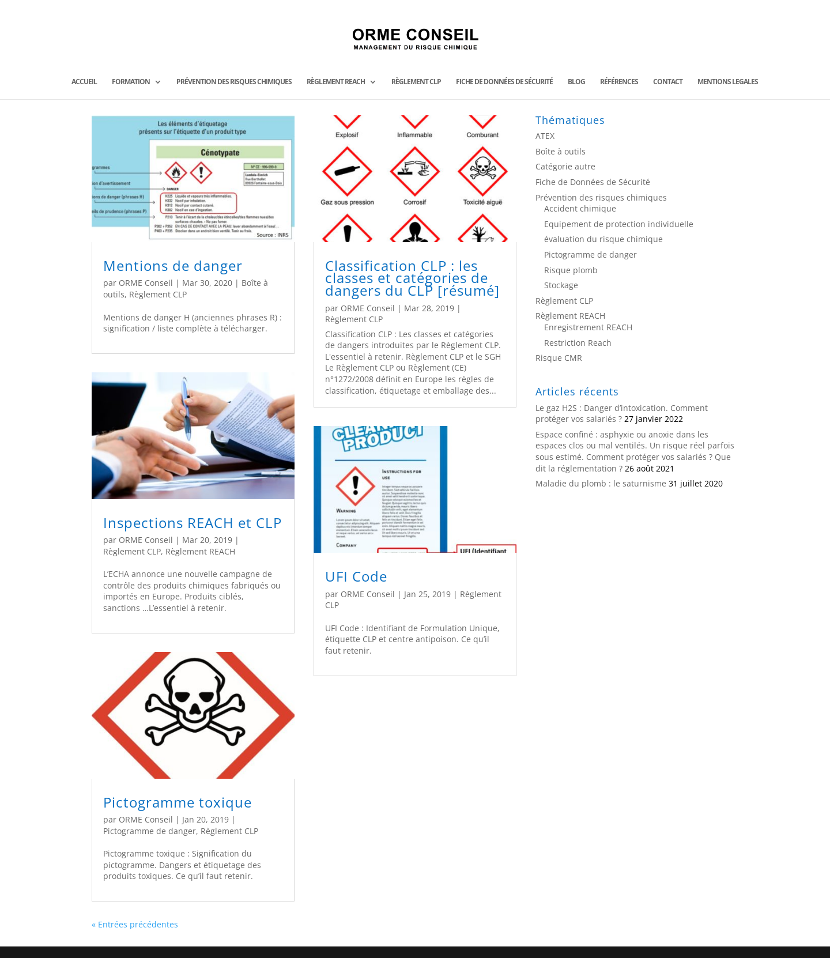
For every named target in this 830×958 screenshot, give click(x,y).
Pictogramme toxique (177, 802)
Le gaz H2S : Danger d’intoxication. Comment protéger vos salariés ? (621, 413)
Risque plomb (571, 270)
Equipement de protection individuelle (618, 223)
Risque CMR (558, 357)
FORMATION (131, 82)
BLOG (576, 82)
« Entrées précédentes (135, 924)
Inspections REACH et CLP (192, 522)
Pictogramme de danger (149, 830)
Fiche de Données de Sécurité (592, 181)
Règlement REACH (336, 82)
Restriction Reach (578, 342)
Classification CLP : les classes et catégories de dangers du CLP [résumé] (412, 278)
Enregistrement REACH (588, 327)
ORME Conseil (146, 282)
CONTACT (667, 82)
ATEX (544, 135)
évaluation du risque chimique (603, 238)
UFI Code (356, 576)
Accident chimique (580, 208)
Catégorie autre (565, 166)
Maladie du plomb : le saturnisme (600, 483)
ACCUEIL (84, 82)
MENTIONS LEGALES (727, 82)
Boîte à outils (560, 151)
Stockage (561, 285)
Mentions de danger (173, 265)
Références (619, 82)
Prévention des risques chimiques (234, 82)
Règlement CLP (416, 82)
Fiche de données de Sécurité (504, 82)
